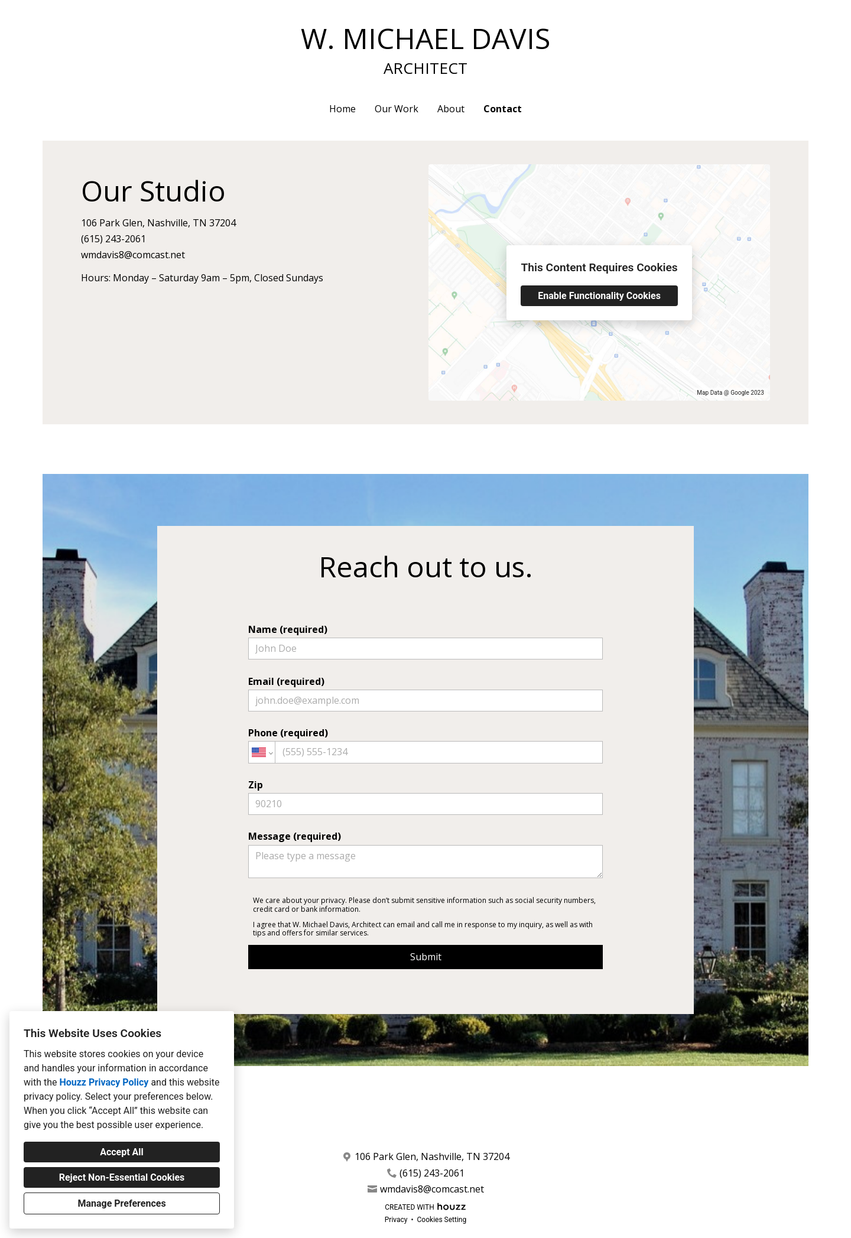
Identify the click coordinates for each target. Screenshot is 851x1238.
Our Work (396, 108)
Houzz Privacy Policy (103, 1082)
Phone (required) (425, 744)
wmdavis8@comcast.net (133, 255)
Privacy (396, 1220)
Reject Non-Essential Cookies (122, 1177)
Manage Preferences (121, 1203)
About (451, 108)
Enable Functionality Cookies (599, 295)
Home (342, 108)
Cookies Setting (442, 1220)
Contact (502, 108)
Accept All (122, 1152)
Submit (425, 956)
